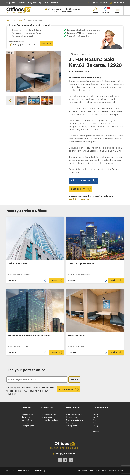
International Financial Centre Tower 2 (30, 336)
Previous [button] (10, 100)
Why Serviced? (73, 408)
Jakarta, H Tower (18, 263)
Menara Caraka (76, 336)
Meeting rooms (27, 423)
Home (9, 20)
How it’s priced (71, 417)
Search (19, 20)
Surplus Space (46, 417)
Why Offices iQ (34, 3)
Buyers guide (71, 423)
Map (10, 53)
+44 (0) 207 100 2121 (79, 199)
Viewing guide (71, 426)
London (95, 414)
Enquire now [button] (46, 43)
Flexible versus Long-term (75, 420)
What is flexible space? (74, 414)
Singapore (96, 423)
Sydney (95, 426)
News (46, 3)
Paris (94, 420)
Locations (55, 3)
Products (21, 3)
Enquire (56, 280)
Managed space (28, 426)
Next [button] (57, 100)
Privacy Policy (39, 471)
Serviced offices (27, 414)
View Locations (100, 408)
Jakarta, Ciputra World (81, 263)
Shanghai (96, 429)
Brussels (96, 431)
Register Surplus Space (50, 420)
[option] (33, 71)
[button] (117, 3)
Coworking (26, 417)
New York (96, 417)
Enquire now (69, 389)
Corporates (47, 408)
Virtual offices (27, 420)
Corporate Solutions (48, 414)
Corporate (10, 3)
